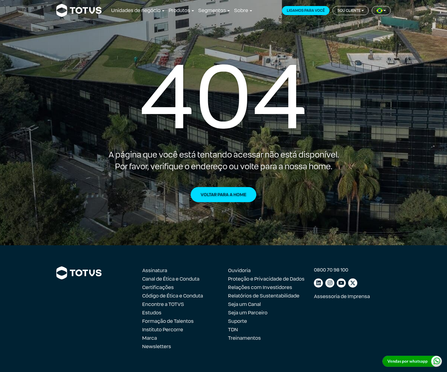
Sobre (241, 10)
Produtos (179, 10)
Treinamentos (244, 338)
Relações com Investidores (260, 287)
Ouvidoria (239, 270)
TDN (233, 329)
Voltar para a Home (223, 194)
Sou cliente (349, 10)
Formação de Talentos (168, 321)
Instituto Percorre (162, 329)
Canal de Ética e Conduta (170, 279)
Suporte (237, 321)
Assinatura (154, 270)
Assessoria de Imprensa (342, 296)
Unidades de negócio (136, 10)
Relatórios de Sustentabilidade (263, 296)
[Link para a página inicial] (79, 10)
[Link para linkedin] (318, 283)
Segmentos (212, 10)
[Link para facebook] (352, 283)
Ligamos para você (306, 10)
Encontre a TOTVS (163, 304)
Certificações (158, 287)
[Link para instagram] (329, 283)
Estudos (151, 313)
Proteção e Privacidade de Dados (266, 279)
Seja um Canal (244, 304)
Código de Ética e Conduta (172, 296)
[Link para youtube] (341, 283)
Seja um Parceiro (247, 313)
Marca (149, 338)
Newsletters (156, 346)
